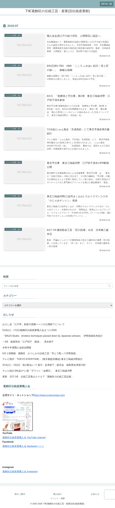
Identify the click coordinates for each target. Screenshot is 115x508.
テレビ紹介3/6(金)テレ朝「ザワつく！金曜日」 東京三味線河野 (37, 370)
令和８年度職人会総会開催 (16, 347)
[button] (109, 286)
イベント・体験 (57, 498)
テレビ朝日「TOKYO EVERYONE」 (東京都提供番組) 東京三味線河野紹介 (42, 359)
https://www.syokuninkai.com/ (49, 395)
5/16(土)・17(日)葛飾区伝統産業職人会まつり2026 (29, 330)
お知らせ (95, 494)
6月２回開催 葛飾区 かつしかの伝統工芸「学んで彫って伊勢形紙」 (40, 353)
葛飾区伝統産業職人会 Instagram (20, 471)
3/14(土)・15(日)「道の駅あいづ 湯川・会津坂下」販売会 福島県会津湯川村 (44, 365)
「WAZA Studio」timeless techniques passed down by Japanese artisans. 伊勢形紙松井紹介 (52, 336)
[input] (57, 286)
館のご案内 (20, 494)
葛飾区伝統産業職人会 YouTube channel (24, 437)
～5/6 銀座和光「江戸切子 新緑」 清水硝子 (28, 341)
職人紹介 (57, 494)
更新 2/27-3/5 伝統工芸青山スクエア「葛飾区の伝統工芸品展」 (38, 376)
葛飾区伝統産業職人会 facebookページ (23, 446)
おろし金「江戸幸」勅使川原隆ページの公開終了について (33, 324)
